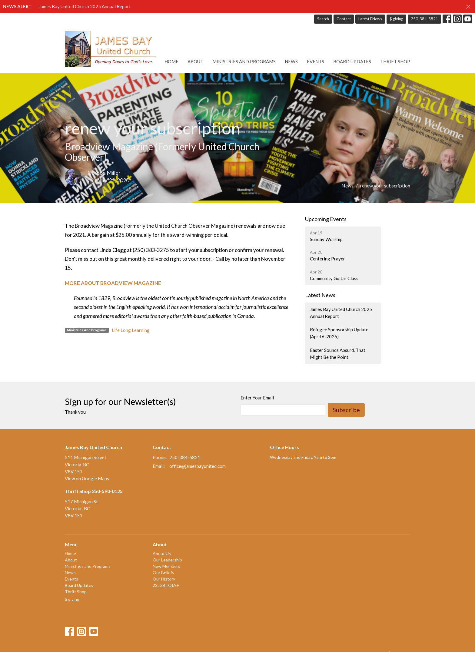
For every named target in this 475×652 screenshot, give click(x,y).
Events (315, 61)
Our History (164, 578)
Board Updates (352, 61)
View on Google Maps (87, 478)
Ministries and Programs (244, 61)
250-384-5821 (424, 18)
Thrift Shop (395, 61)
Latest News (320, 295)
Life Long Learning (131, 330)
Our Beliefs (163, 572)
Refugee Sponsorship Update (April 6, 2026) (339, 333)
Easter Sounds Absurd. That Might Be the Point (337, 353)
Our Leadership (167, 559)
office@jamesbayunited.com (197, 466)
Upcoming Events (326, 219)
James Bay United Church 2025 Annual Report (85, 6)
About (195, 61)
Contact (344, 18)
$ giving (396, 18)
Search (323, 18)
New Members (166, 566)
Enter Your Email (257, 397)
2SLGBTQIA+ (166, 585)
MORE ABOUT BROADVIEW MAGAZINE (113, 283)
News (291, 61)
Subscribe (346, 409)
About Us (162, 553)
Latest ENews (370, 18)
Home (171, 61)
